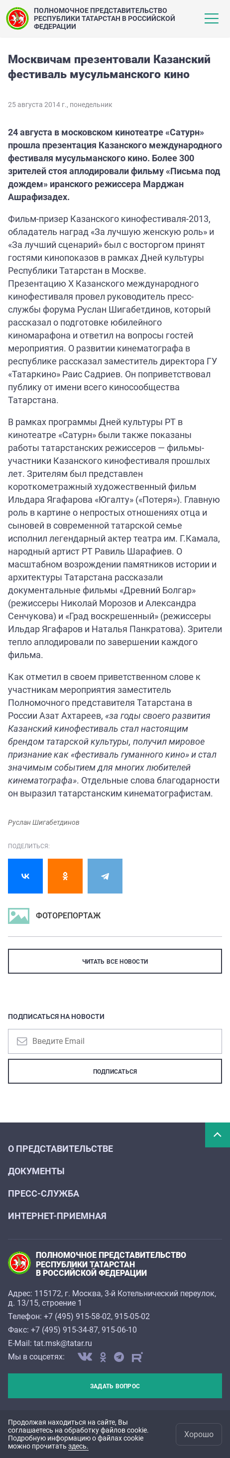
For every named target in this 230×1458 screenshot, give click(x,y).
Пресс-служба (43, 1193)
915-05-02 (132, 1316)
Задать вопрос (115, 1386)
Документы (36, 1171)
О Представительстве (60, 1148)
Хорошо (199, 1434)
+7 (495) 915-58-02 (77, 1316)
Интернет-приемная (57, 1216)
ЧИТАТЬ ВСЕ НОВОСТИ (115, 961)
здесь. (78, 1446)
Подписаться (115, 1071)
